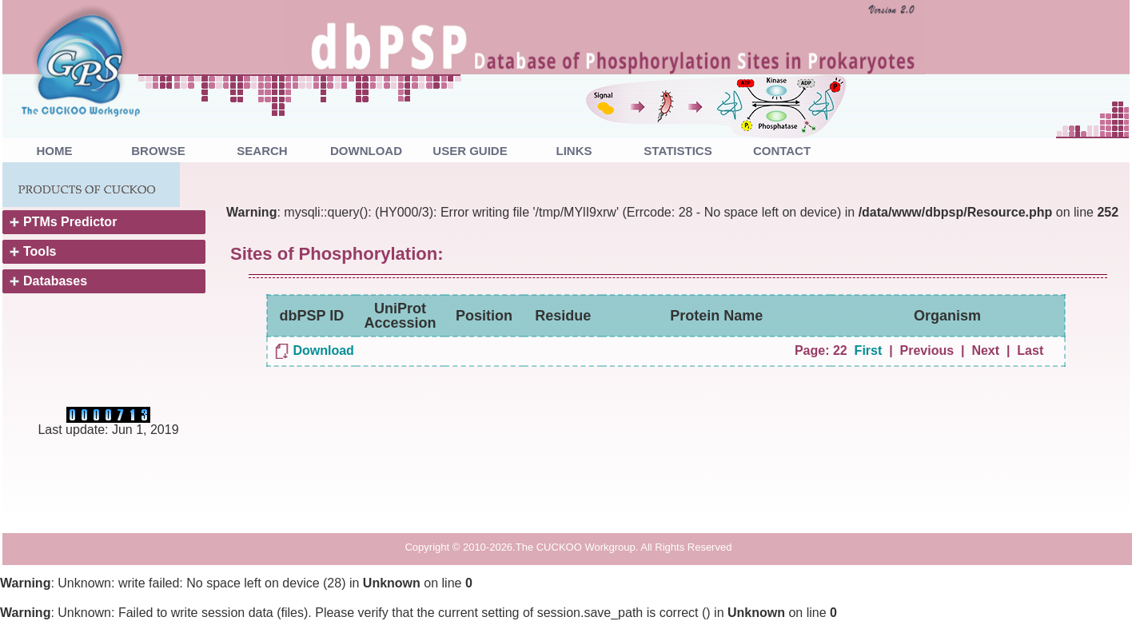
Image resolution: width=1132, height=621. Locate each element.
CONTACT (782, 150)
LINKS (574, 150)
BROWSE (158, 150)
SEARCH (262, 150)
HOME (55, 150)
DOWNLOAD (366, 150)
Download (323, 350)
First (869, 350)
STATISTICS (677, 150)
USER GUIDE (469, 150)
